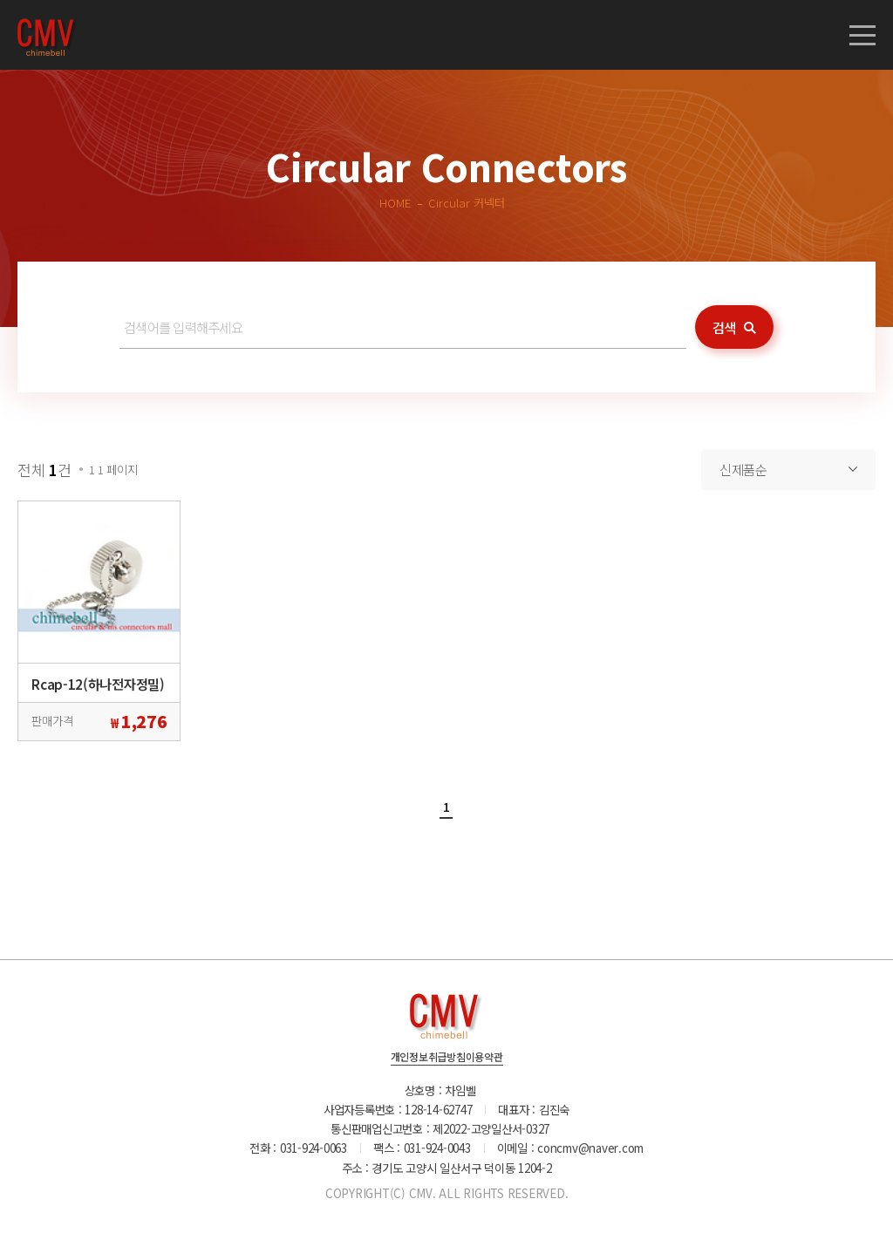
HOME (395, 202)
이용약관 (484, 1058)
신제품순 (743, 469)
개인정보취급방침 (428, 1058)
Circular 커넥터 (466, 202)
